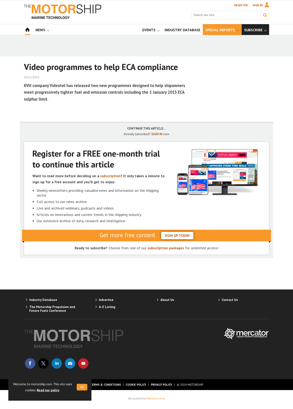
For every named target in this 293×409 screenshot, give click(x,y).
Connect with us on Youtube (83, 363)
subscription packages (166, 248)
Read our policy (48, 390)
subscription (110, 175)
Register (241, 5)
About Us (167, 300)
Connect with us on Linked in (56, 363)
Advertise (106, 300)
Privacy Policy (161, 385)
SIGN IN (157, 134)
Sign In (257, 5)
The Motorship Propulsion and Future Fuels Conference (52, 309)
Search (265, 15)
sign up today (177, 235)
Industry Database (43, 300)
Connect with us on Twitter (43, 363)
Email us (70, 363)
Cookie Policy (136, 385)
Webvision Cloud (156, 398)
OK (82, 387)
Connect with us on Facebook (30, 363)
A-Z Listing (107, 307)
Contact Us (230, 300)
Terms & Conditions (105, 385)
